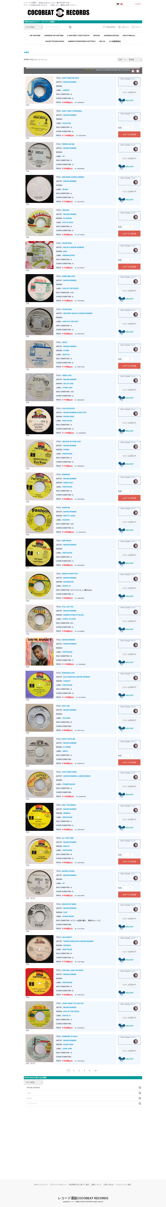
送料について (96, 1185)
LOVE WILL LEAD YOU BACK (72, 970)
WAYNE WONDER (69, 82)
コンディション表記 (123, 1185)
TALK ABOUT (67, 937)
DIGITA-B (66, 355)
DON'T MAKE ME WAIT (70, 78)
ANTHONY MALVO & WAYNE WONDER (77, 313)
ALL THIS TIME (67, 838)
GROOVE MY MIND (69, 904)
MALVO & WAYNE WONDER (73, 247)
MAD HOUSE (67, 421)
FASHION (65, 520)
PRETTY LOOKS (69, 516)
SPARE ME (66, 508)
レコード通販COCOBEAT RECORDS (83, 1198)
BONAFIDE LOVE (68, 673)
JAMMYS (66, 90)
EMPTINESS (66, 541)
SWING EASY (68, 483)
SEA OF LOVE (68, 384)
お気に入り (123, 27)
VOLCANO (66, 718)
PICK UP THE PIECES (70, 288)
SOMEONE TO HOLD (69, 1036)
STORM (66, 350)
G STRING (67, 747)
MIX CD (102, 41)
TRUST (64, 342)
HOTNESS (67, 945)
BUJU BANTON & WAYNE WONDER (76, 677)
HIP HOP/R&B (35, 36)
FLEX (65, 912)
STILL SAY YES (67, 607)
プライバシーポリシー (58, 1185)
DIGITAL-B (66, 586)
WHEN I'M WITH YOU (70, 574)
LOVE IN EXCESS (68, 408)
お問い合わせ (109, 1185)
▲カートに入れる (129, 134)
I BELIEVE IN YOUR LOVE (71, 441)
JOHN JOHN (67, 1049)
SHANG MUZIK (68, 916)
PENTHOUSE (67, 454)
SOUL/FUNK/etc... (129, 36)
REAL (65, 251)
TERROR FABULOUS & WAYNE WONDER (78, 941)
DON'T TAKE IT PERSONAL (72, 111)
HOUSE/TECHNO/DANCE (54, 41)
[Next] (96, 1071)
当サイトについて (41, 1185)
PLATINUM (67, 218)
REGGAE (96, 36)
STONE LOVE (67, 388)
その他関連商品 (115, 41)
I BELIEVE (65, 210)
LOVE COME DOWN (69, 772)
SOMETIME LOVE (68, 276)
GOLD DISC (66, 123)
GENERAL (67, 813)
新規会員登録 (109, 27)
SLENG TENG (68, 1045)
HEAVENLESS (68, 582)
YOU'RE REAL (67, 243)
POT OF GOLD (67, 222)
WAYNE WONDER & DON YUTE (74, 413)
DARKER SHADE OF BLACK (73, 615)
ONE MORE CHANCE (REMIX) (73, 177)
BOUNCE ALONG (68, 871)
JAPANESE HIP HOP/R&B (53, 36)
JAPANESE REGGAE (111, 36)
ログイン (136, 27)
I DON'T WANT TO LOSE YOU (73, 1003)
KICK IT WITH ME (68, 739)
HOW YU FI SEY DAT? (70, 322)
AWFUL (65, 751)
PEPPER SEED (68, 417)
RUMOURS (66, 475)
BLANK (65, 189)
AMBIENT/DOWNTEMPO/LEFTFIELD (81, 41)
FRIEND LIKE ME (68, 144)
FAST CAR (66, 706)
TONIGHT (67, 681)
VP (63, 156)
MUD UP (66, 846)
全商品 (26, 52)
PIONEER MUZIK (68, 784)
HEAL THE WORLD (69, 805)
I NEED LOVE (67, 375)
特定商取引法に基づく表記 (79, 1185)
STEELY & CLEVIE (69, 619)
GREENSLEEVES (68, 255)
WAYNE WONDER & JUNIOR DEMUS (76, 776)
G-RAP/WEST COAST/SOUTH (78, 36)
